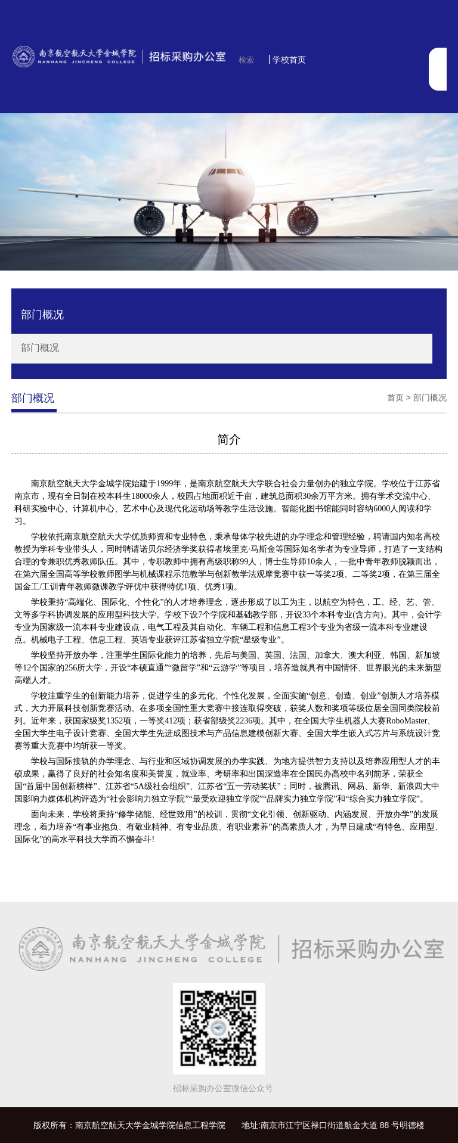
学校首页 (289, 59)
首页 (395, 397)
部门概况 (40, 348)
